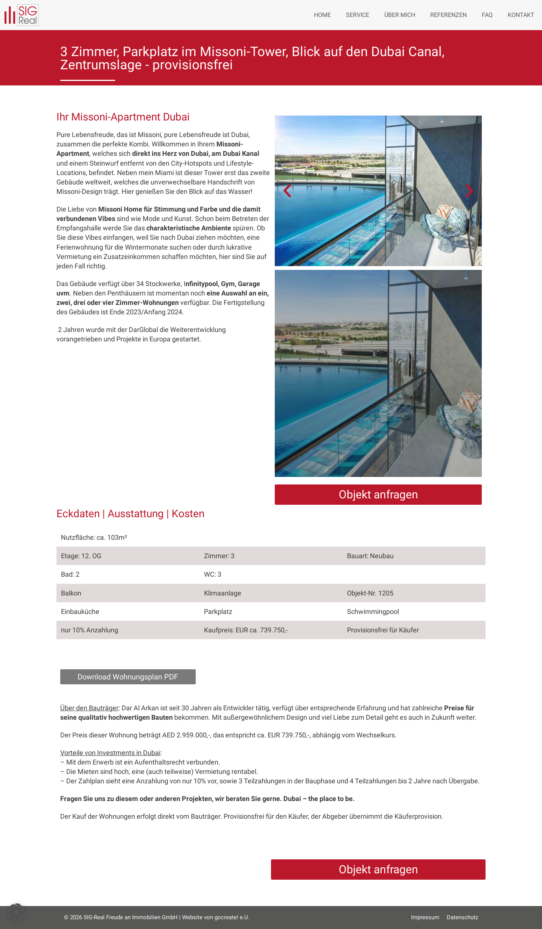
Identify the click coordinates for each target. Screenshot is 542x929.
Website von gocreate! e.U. (216, 917)
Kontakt (521, 14)
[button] (287, 191)
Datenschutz (462, 917)
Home (322, 14)
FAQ (487, 14)
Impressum (425, 917)
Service (357, 14)
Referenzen (448, 14)
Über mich (399, 14)
